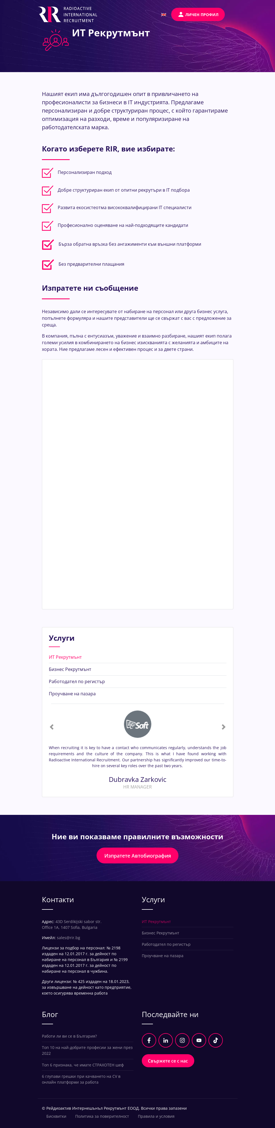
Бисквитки (56, 1116)
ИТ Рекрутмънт (65, 657)
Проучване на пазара (72, 694)
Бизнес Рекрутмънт (70, 669)
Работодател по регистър (77, 681)
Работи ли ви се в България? (69, 1036)
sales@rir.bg (68, 937)
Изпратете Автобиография (137, 855)
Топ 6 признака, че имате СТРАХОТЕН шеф (83, 1065)
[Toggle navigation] (233, 14)
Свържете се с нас (168, 1061)
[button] (51, 727)
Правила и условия (156, 1116)
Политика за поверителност (102, 1116)
